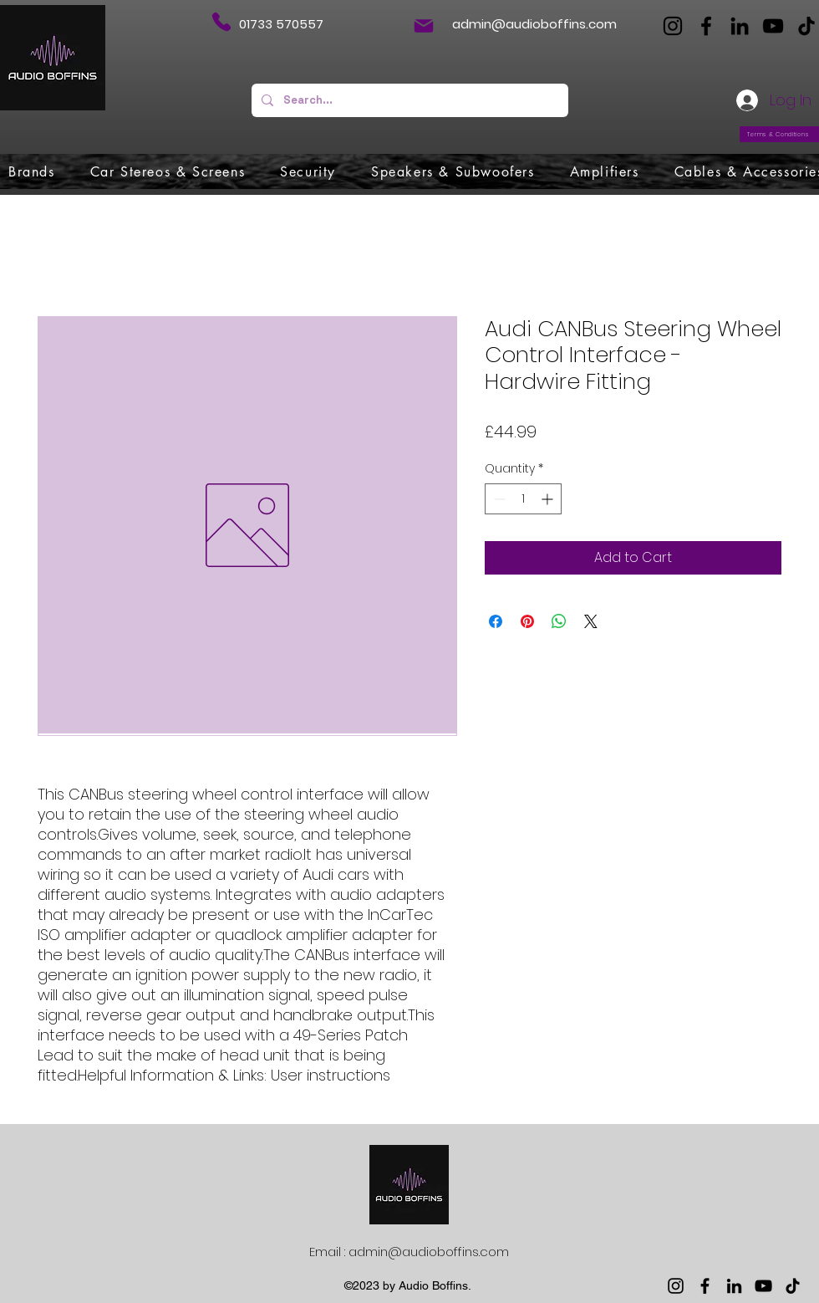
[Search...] (408, 100)
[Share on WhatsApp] (559, 621)
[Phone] (221, 22)
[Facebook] (706, 25)
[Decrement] (497, 499)
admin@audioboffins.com (534, 24)
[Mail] (423, 26)
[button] (32, 171)
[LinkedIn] (739, 25)
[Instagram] (672, 25)
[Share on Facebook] (496, 621)
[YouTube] (773, 25)
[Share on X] (591, 621)
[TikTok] (806, 25)
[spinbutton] (523, 499)
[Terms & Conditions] (779, 134)
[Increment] (548, 499)
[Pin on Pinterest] (527, 621)
